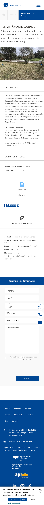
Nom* (22, 298)
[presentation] (22, 368)
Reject (24, 499)
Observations (23, 340)
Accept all (14, 499)
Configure (32, 499)
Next (41, 63)
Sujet (22, 320)
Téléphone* (23, 313)
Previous (2, 63)
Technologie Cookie (14, 503)
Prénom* (23, 291)
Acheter (13, 15)
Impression (22, 186)
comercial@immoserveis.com (20, 441)
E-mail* (23, 305)
